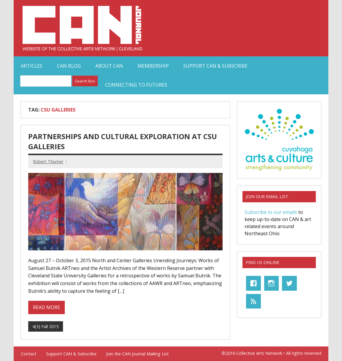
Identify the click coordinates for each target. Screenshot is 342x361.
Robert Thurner (48, 161)
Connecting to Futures (136, 85)
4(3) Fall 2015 (45, 326)
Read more (46, 307)
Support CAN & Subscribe (215, 66)
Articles (31, 66)
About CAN (109, 66)
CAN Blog (69, 66)
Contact (29, 354)
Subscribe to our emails (271, 212)
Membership (153, 66)
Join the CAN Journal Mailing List (137, 354)
